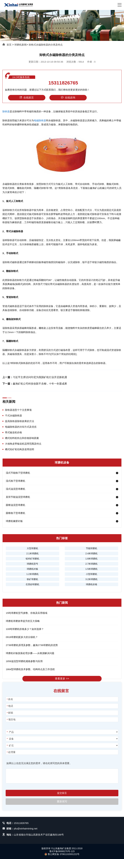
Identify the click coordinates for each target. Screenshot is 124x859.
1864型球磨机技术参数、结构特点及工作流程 (30, 669)
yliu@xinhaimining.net (25, 828)
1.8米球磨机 (91, 558)
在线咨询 (68, 97)
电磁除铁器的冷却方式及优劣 (20, 426)
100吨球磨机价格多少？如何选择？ (25, 629)
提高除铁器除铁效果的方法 (19, 421)
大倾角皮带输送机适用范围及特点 (23, 443)
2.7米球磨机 (91, 563)
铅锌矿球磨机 (32, 558)
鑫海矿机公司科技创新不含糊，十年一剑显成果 (40, 383)
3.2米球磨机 (91, 579)
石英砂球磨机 (32, 584)
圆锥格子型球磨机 (15, 513)
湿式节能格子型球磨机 (18, 472)
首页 (9, 44)
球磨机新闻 (20, 44)
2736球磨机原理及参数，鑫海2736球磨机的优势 (32, 645)
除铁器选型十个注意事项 (18, 410)
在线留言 (27, 97)
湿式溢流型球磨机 (15, 489)
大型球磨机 (32, 548)
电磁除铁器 (40, 120)
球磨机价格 (91, 584)
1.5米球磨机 (91, 569)
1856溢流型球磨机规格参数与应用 (24, 661)
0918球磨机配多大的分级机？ (22, 637)
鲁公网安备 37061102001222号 (62, 854)
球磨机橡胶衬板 (14, 521)
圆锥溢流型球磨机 (15, 505)
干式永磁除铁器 (13, 415)
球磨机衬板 (32, 569)
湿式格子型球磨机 (15, 480)
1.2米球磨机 (32, 574)
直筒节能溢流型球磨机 (18, 497)
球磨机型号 (32, 563)
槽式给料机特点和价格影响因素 (22, 438)
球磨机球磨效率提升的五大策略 (23, 621)
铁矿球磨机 (32, 579)
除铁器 (6, 111)
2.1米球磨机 (32, 553)
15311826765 (63, 82)
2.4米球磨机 (91, 553)
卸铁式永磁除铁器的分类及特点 (46, 44)
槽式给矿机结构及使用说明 (19, 449)
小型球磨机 (91, 574)
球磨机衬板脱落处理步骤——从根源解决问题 (30, 653)
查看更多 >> (62, 678)
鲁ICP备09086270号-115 (62, 851)
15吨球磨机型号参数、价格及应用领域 (26, 613)
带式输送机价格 (13, 432)
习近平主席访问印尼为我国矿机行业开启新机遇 (40, 377)
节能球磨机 (91, 548)
